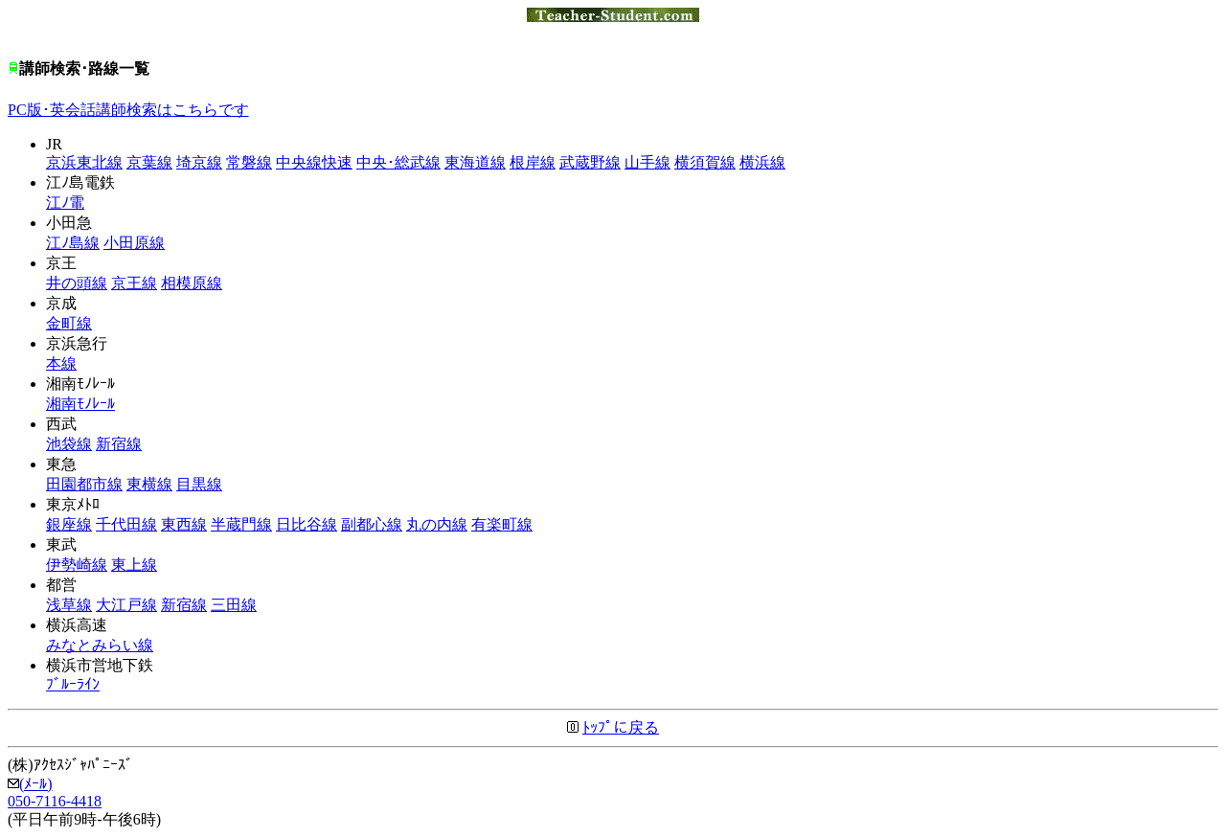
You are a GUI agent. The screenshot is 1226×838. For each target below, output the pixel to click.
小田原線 (134, 243)
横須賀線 (705, 162)
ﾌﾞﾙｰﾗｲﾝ (73, 684)
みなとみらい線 (99, 645)
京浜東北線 (84, 162)
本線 (61, 363)
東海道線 (475, 162)
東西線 (184, 524)
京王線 (134, 283)
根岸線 (533, 162)
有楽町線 (502, 524)
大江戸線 (126, 605)
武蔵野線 (590, 162)
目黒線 (199, 484)
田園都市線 (84, 484)
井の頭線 (76, 283)
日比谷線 (306, 524)
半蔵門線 (241, 524)
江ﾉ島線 (73, 243)
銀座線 (69, 524)
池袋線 (69, 444)
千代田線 (126, 524)
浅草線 (69, 605)
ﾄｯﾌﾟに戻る (620, 727)
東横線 (149, 484)
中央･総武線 (398, 162)
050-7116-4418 (55, 801)
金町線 (69, 323)
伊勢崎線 (76, 564)
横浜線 (762, 162)
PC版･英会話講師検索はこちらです (128, 110)
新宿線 (119, 444)
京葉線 (149, 162)
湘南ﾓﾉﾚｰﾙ (80, 404)
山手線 (647, 162)
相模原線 (191, 283)
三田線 (234, 605)
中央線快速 (314, 162)
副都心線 (371, 524)
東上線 (134, 564)
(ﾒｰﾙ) (30, 784)
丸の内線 (436, 524)
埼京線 (199, 162)
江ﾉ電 (65, 202)
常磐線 (249, 162)
